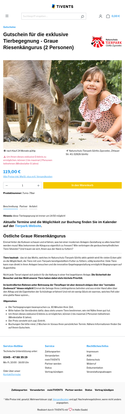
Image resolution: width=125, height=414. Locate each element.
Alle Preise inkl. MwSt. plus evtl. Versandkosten (27, 176)
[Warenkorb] (113, 16)
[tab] (10, 206)
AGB (89, 355)
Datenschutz (93, 359)
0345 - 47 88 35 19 (15, 357)
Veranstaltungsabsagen (99, 371)
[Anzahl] (22, 185)
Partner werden (53, 363)
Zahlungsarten (52, 351)
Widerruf (91, 363)
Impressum (93, 351)
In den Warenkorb (82, 185)
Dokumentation (95, 367)
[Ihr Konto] (100, 16)
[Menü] (7, 16)
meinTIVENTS (52, 359)
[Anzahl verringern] (6, 185)
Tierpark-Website (28, 226)
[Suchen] (82, 16)
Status (48, 367)
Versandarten (52, 355)
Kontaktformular (11, 374)
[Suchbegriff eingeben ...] (50, 16)
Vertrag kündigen (54, 371)
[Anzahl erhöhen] (38, 185)
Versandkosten (61, 399)
